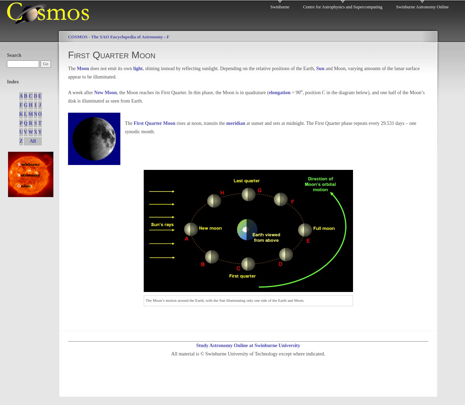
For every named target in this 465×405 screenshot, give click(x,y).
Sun (320, 68)
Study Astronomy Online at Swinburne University (248, 345)
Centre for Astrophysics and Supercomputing (342, 7)
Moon (83, 68)
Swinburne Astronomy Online (422, 7)
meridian (235, 123)
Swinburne (280, 7)
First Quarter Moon (154, 123)
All (33, 141)
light (138, 68)
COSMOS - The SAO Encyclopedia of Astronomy (115, 37)
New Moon (105, 92)
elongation (279, 92)
